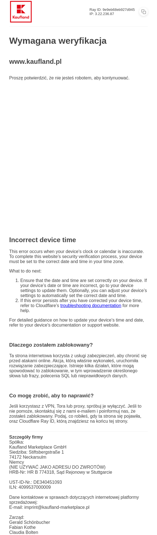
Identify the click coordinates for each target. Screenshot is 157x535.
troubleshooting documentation (90, 305)
